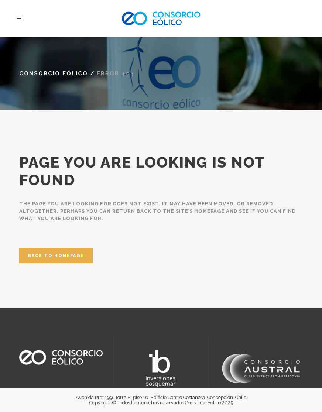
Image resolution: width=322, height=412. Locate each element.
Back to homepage (56, 255)
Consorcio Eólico (53, 73)
